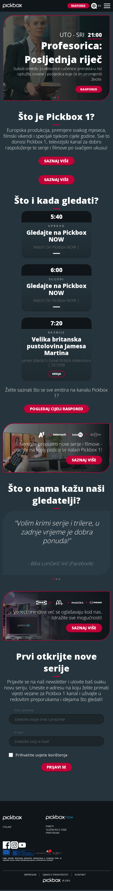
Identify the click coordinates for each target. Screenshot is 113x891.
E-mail (20, 733)
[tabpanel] (56, 58)
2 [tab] (58, 98)
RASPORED (78, 5)
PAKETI (50, 827)
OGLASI (7, 827)
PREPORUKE (52, 834)
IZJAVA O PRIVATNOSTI (55, 875)
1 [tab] (55, 98)
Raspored (88, 89)
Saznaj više (84, 628)
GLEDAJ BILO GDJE (56, 830)
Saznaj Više (56, 160)
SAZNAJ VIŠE (56, 179)
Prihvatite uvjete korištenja (42, 755)
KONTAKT (80, 875)
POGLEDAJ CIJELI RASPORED (56, 409)
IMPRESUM (30, 875)
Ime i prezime (24, 710)
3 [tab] (59, 579)
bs (96, 6)
